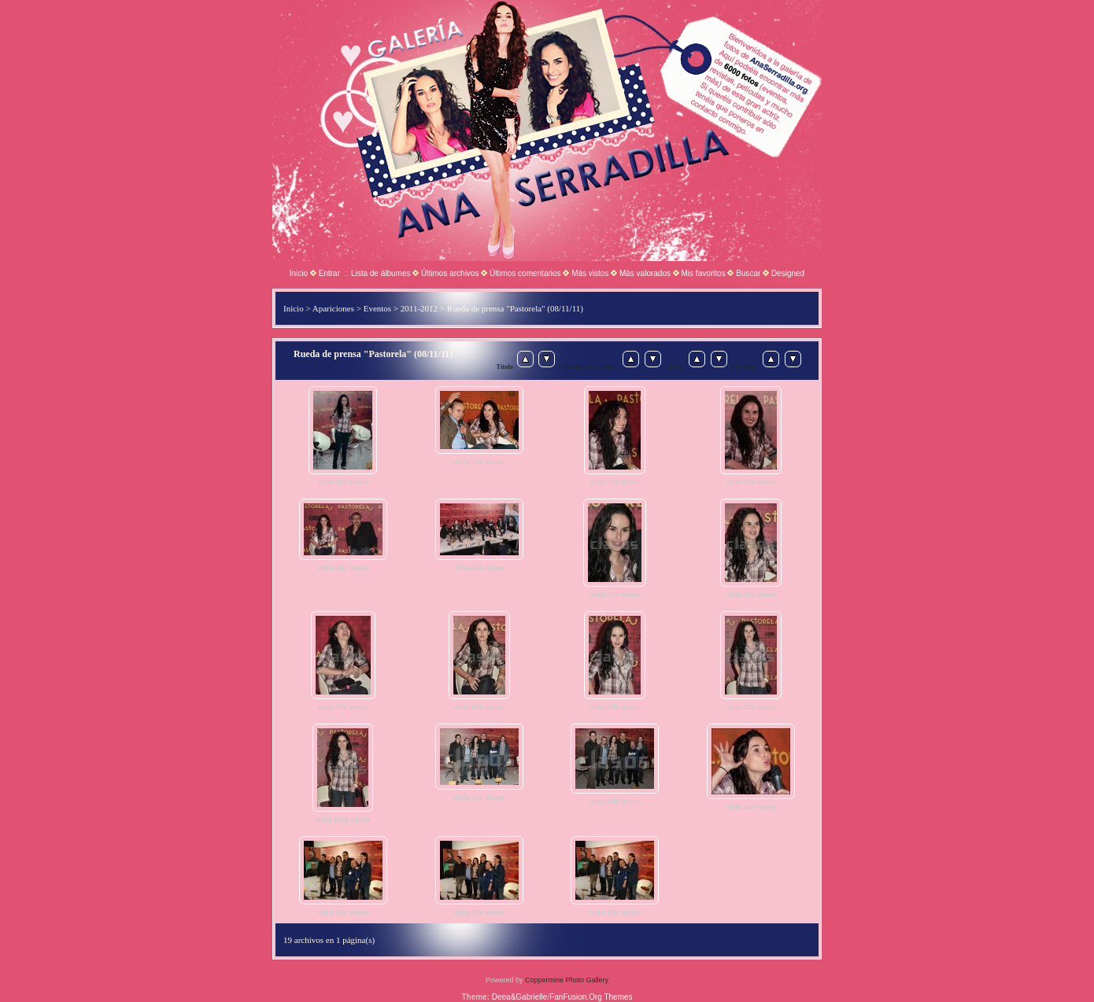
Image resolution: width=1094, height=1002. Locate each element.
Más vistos (589, 273)
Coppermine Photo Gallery (566, 980)
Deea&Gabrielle (520, 997)
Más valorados (645, 273)
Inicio (299, 273)
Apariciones (333, 308)
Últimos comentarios (525, 273)
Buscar (748, 273)
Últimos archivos (450, 273)
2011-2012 (419, 308)
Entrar (329, 273)
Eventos (377, 308)
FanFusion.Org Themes (590, 997)
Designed (787, 273)
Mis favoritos (704, 273)
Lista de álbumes (381, 273)
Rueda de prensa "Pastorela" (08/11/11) (515, 308)
